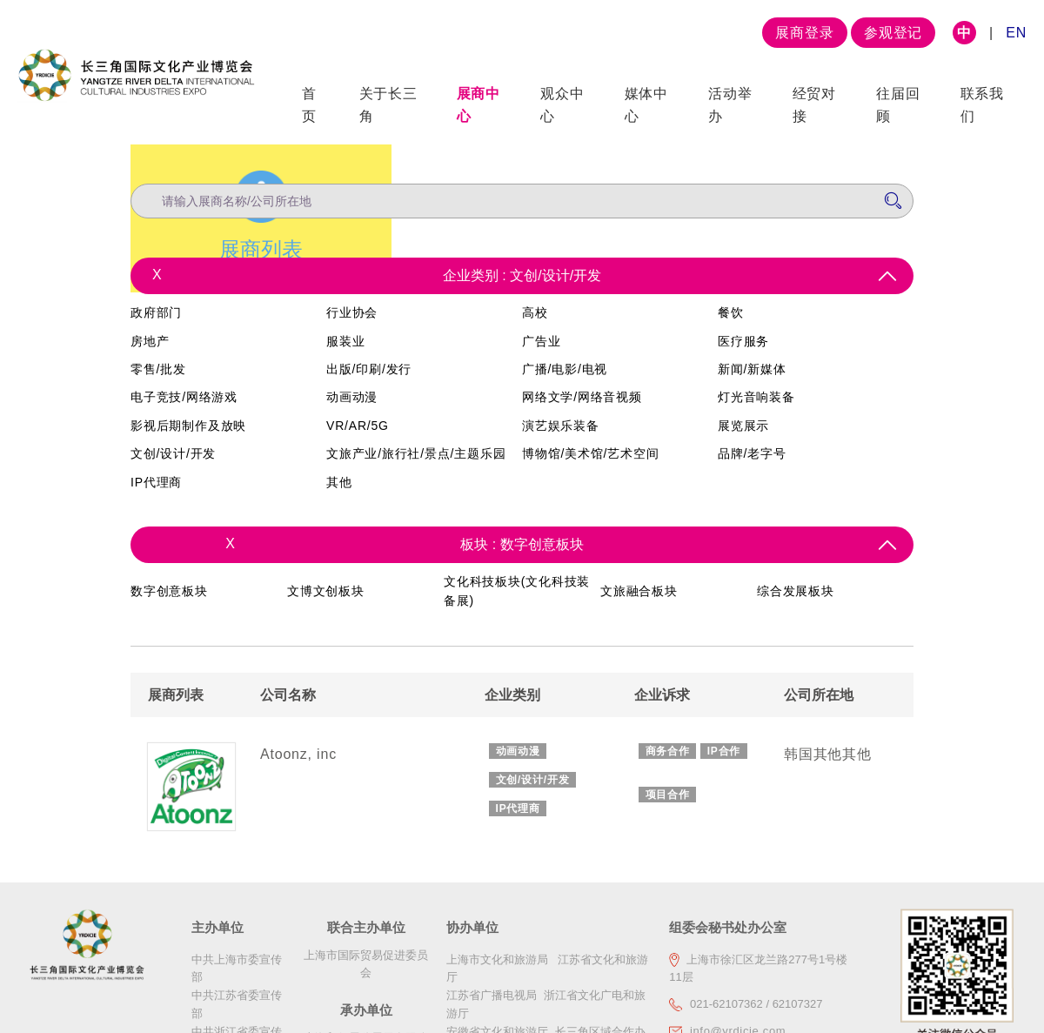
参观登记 (893, 32)
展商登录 (804, 32)
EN (1016, 32)
